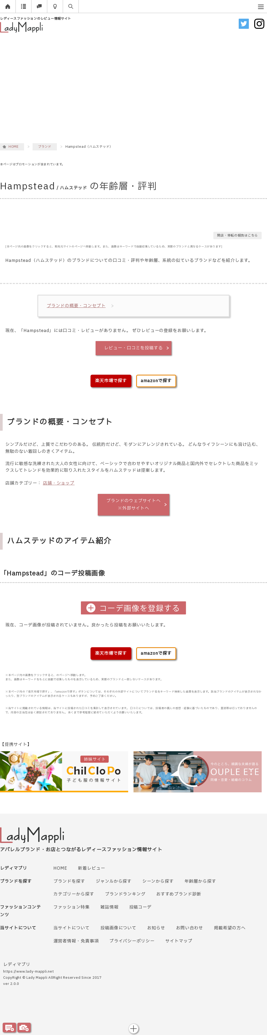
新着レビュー (91, 868)
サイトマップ (179, 941)
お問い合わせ (189, 928)
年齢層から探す (200, 881)
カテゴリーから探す (73, 894)
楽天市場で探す (111, 381)
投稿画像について (118, 928)
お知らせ (156, 928)
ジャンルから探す (114, 881)
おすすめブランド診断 (178, 894)
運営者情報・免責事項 (76, 941)
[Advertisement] (50, 88)
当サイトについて (71, 928)
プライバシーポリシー (132, 941)
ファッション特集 (71, 907)
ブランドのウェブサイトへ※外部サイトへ (133, 505)
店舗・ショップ (59, 483)
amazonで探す (156, 381)
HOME (60, 868)
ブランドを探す (69, 881)
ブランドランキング (125, 894)
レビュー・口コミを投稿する (133, 348)
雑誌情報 (109, 907)
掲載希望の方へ (230, 928)
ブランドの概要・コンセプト (76, 306)
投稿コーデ (140, 907)
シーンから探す (158, 881)
